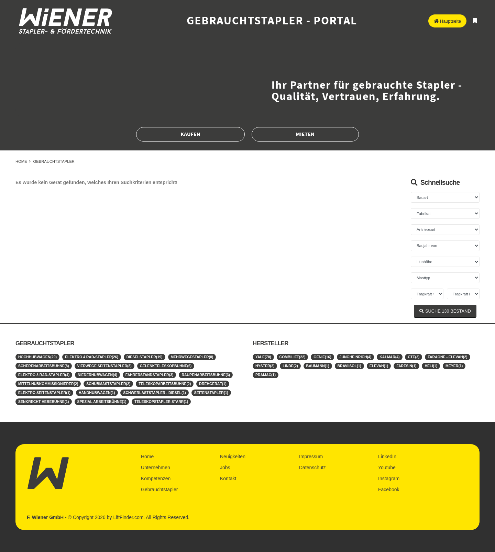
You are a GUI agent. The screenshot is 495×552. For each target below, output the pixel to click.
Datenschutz (312, 467)
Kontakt (228, 478)
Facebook (388, 489)
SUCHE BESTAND (445, 311)
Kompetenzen (155, 478)
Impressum (311, 456)
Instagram (388, 478)
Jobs (225, 467)
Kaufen (190, 134)
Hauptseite (447, 21)
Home (21, 161)
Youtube (387, 467)
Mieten (305, 134)
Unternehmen (155, 467)
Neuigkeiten (232, 456)
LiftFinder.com (128, 517)
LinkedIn (387, 456)
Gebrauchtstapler (54, 161)
